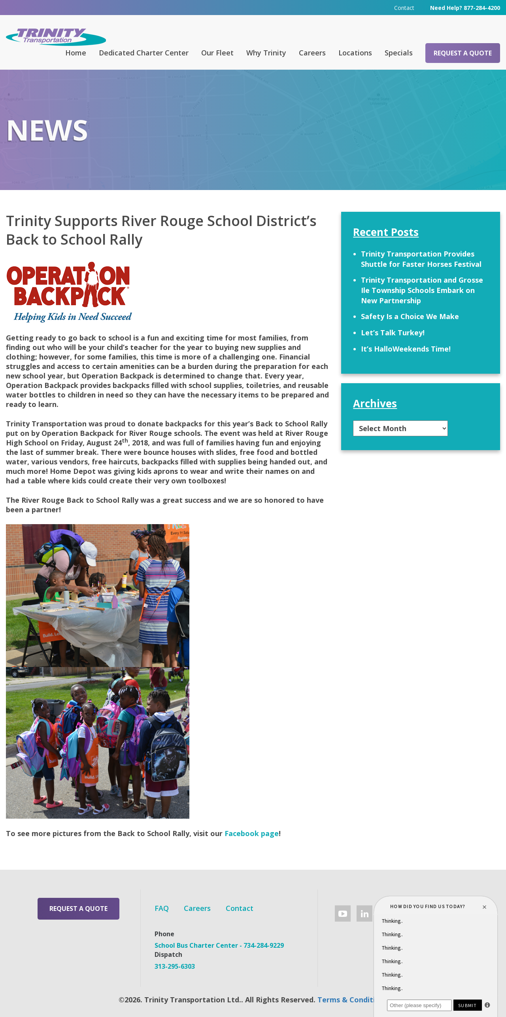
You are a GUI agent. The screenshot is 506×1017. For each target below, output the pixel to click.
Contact (404, 7)
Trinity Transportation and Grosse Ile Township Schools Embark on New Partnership (422, 290)
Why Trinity (266, 52)
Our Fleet (217, 52)
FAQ (162, 908)
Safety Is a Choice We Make (410, 316)
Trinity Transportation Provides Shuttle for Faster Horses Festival (421, 259)
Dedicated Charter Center (144, 52)
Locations (355, 52)
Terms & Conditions (352, 999)
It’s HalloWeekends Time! (406, 349)
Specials (399, 52)
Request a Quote (463, 53)
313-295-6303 (175, 966)
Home (75, 52)
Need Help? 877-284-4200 (465, 7)
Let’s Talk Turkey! (393, 332)
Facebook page (252, 833)
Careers (312, 52)
